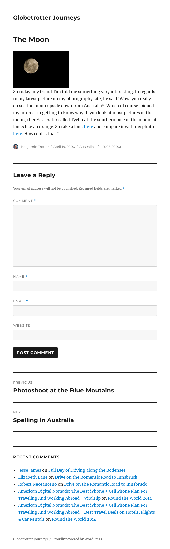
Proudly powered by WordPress (77, 539)
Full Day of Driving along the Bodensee (87, 470)
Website (21, 325)
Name (20, 276)
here (88, 126)
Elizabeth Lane (33, 477)
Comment (24, 201)
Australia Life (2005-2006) (100, 147)
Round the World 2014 (130, 498)
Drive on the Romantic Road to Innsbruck (96, 477)
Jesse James (29, 470)
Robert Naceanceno (37, 484)
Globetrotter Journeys (46, 17)
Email (20, 301)
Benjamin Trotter (35, 147)
